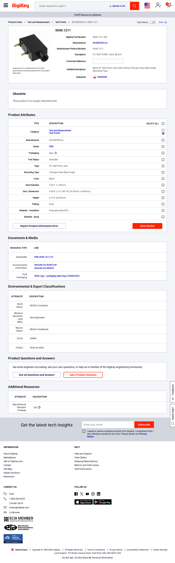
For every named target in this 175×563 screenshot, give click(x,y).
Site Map (8, 469)
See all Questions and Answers (36, 374)
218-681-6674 (13, 503)
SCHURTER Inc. (100, 43)
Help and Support (83, 453)
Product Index (15, 22)
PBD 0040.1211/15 (43, 257)
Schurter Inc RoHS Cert (45, 265)
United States (19, 550)
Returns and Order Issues (86, 465)
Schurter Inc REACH (44, 268)
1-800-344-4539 (14, 499)
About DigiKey (11, 453)
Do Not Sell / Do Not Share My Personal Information (87, 557)
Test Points (60, 22)
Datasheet (100, 77)
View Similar (147, 226)
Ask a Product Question (83, 374)
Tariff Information (83, 469)
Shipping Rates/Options (86, 461)
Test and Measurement (39, 22)
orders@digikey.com (16, 508)
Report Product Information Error (39, 226)
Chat (9, 494)
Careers (7, 465)
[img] (20, 6)
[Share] (163, 22)
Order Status (80, 457)
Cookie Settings (160, 550)
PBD (51, 146)
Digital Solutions (12, 473)
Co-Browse (12, 512)
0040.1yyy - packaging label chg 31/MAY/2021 (57, 276)
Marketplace (10, 457)
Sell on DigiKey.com (13, 461)
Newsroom (9, 476)
